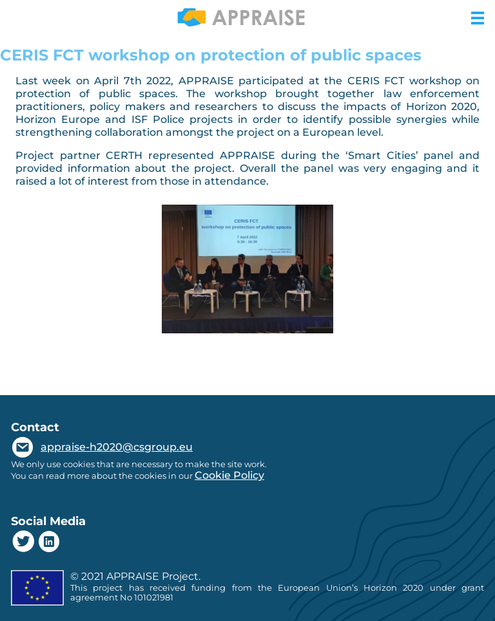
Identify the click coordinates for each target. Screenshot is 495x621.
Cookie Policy (229, 475)
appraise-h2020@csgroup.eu (117, 447)
